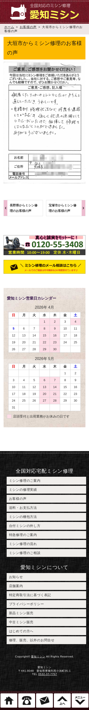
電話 (26, 700)
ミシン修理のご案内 (25, 480)
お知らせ (16, 577)
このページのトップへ (62, 700)
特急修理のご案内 (23, 535)
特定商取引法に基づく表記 (30, 595)
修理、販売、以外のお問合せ (32, 640)
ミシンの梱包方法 (23, 517)
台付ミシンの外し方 (25, 526)
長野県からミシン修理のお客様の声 (23, 208)
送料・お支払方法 (23, 508)
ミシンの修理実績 (23, 489)
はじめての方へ (21, 631)
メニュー (80, 700)
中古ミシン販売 (21, 622)
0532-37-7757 (47, 674)
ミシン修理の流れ (23, 544)
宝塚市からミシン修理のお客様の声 (62, 208)
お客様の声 (28, 27)
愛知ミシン (38, 656)
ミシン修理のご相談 (25, 553)
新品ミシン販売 (21, 613)
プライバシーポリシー (26, 604)
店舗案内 (16, 586)
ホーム (9, 27)
